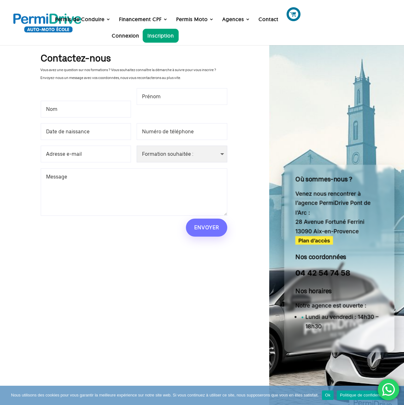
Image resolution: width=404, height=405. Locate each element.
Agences (233, 19)
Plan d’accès (314, 240)
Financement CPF (140, 19)
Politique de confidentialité (365, 395)
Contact (268, 19)
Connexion (125, 36)
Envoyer (206, 228)
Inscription (160, 36)
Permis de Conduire (79, 19)
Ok (327, 395)
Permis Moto (192, 19)
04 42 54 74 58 (322, 273)
